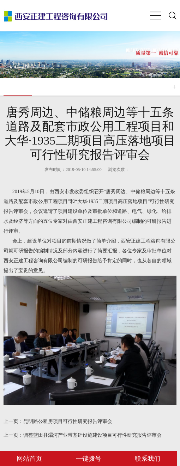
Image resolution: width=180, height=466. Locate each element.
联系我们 (147, 458)
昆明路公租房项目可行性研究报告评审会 (58, 421)
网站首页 (29, 458)
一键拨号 (88, 458)
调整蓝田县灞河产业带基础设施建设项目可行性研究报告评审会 (83, 435)
